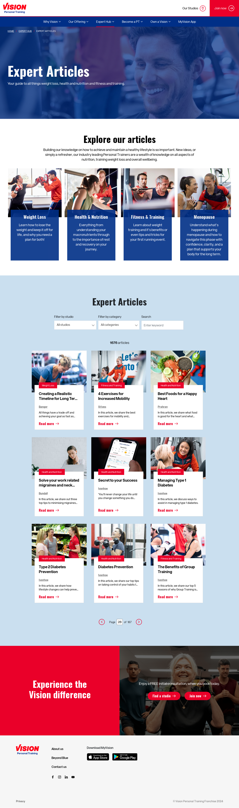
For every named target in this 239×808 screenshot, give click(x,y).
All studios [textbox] (63, 325)
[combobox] (75, 325)
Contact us (59, 767)
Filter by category (109, 317)
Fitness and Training (111, 385)
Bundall (43, 493)
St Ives (102, 406)
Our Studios (194, 8)
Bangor (43, 406)
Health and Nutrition (171, 385)
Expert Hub (25, 30)
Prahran (163, 406)
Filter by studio (63, 317)
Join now (195, 696)
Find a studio (162, 696)
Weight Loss (48, 385)
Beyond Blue (60, 758)
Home (11, 30)
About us (57, 749)
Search (146, 317)
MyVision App (187, 22)
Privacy (20, 801)
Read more (46, 423)
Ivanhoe (103, 488)
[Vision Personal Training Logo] (14, 8)
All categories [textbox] (110, 325)
